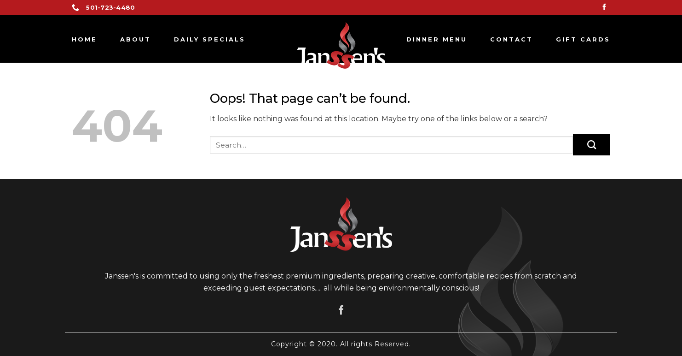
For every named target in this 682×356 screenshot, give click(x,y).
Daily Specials (209, 39)
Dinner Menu (436, 39)
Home (84, 39)
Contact (511, 39)
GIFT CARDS (583, 39)
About (135, 39)
